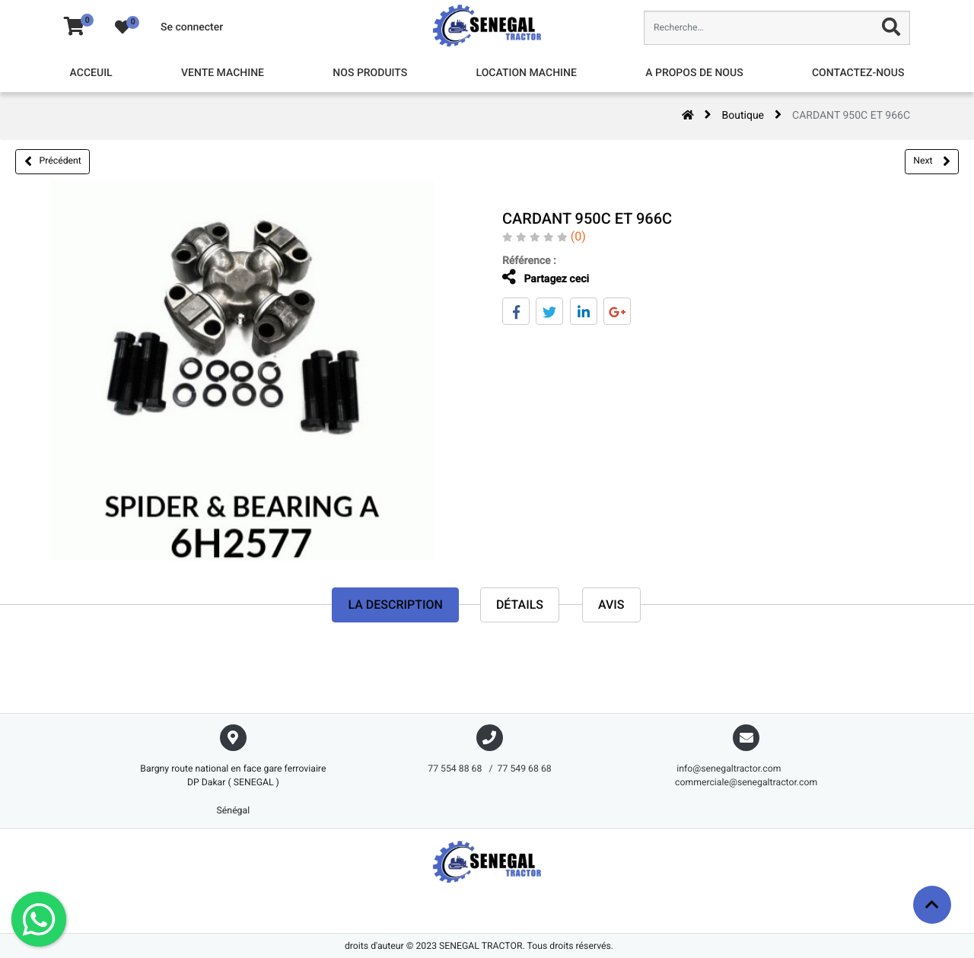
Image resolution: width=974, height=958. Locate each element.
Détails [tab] (519, 604)
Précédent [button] (52, 161)
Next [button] (931, 161)
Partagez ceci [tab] (541, 277)
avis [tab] (611, 604)
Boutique (743, 116)
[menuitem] (91, 73)
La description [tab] (395, 604)
